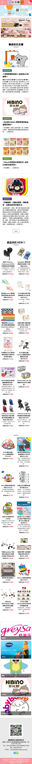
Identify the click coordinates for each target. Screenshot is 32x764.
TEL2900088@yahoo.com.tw (18, 749)
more (16, 231)
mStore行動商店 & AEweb (22, 761)
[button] (15, 15)
